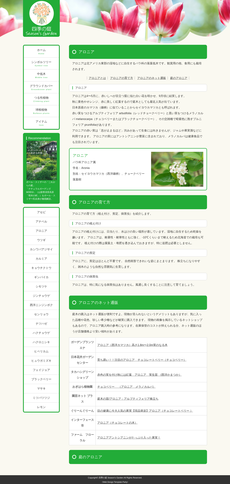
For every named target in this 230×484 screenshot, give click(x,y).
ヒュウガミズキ (41, 360)
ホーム (41, 51)
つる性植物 (41, 99)
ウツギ (41, 240)
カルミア (41, 258)
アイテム (41, 123)
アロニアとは (97, 78)
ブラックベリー (41, 379)
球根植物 (41, 111)
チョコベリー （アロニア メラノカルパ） (126, 386)
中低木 (41, 75)
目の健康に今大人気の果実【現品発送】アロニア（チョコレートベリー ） (145, 410)
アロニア (41, 230)
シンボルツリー (41, 63)
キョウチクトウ (41, 268)
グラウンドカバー (41, 87)
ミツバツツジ (41, 397)
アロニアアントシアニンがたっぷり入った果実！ (129, 437)
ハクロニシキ (41, 342)
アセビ (41, 212)
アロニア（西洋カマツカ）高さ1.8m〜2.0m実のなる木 (132, 345)
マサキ (41, 388)
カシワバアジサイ (41, 249)
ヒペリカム (41, 351)
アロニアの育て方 (121, 78)
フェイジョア (41, 370)
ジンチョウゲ (41, 295)
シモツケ (41, 286)
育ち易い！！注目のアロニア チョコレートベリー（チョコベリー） (141, 359)
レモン (41, 407)
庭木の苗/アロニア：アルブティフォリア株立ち (127, 398)
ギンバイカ (41, 277)
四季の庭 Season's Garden (111, 477)
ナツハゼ (41, 323)
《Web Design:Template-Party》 (115, 482)
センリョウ (41, 314)
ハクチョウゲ (41, 332)
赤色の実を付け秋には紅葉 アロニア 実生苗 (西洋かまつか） (139, 374)
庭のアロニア (178, 78)
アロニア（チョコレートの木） (117, 422)
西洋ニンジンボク (41, 305)
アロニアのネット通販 (151, 78)
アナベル (41, 221)
